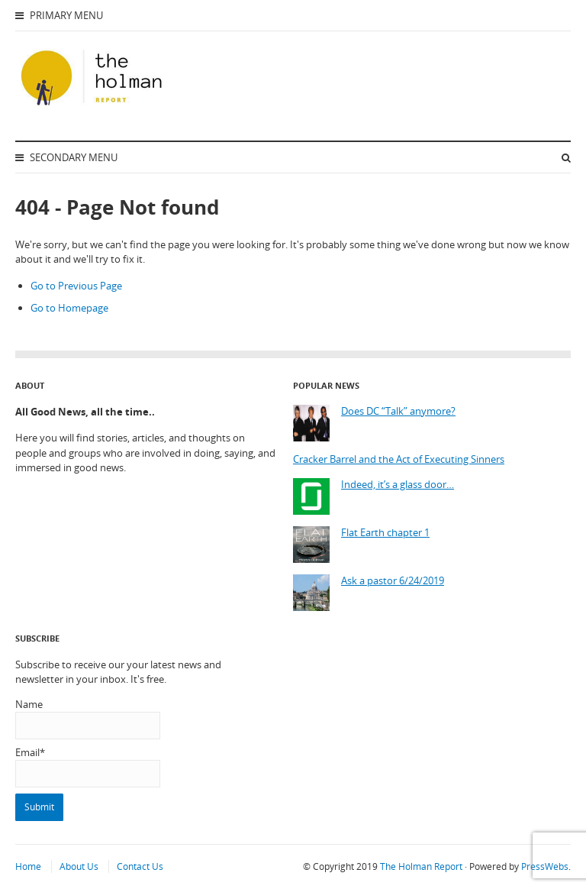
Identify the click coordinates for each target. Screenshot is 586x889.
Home (28, 866)
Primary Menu (59, 15)
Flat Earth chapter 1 (385, 532)
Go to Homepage (69, 308)
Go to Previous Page (76, 286)
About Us (79, 866)
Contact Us (140, 866)
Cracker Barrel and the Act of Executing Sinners (398, 459)
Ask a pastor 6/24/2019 (392, 580)
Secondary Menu (66, 157)
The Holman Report (421, 866)
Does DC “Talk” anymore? (398, 411)
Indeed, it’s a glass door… (397, 484)
